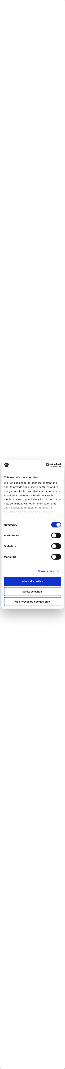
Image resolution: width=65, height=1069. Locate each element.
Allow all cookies (32, 581)
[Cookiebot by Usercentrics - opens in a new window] (46, 465)
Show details (46, 570)
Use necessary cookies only (32, 601)
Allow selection (32, 591)
